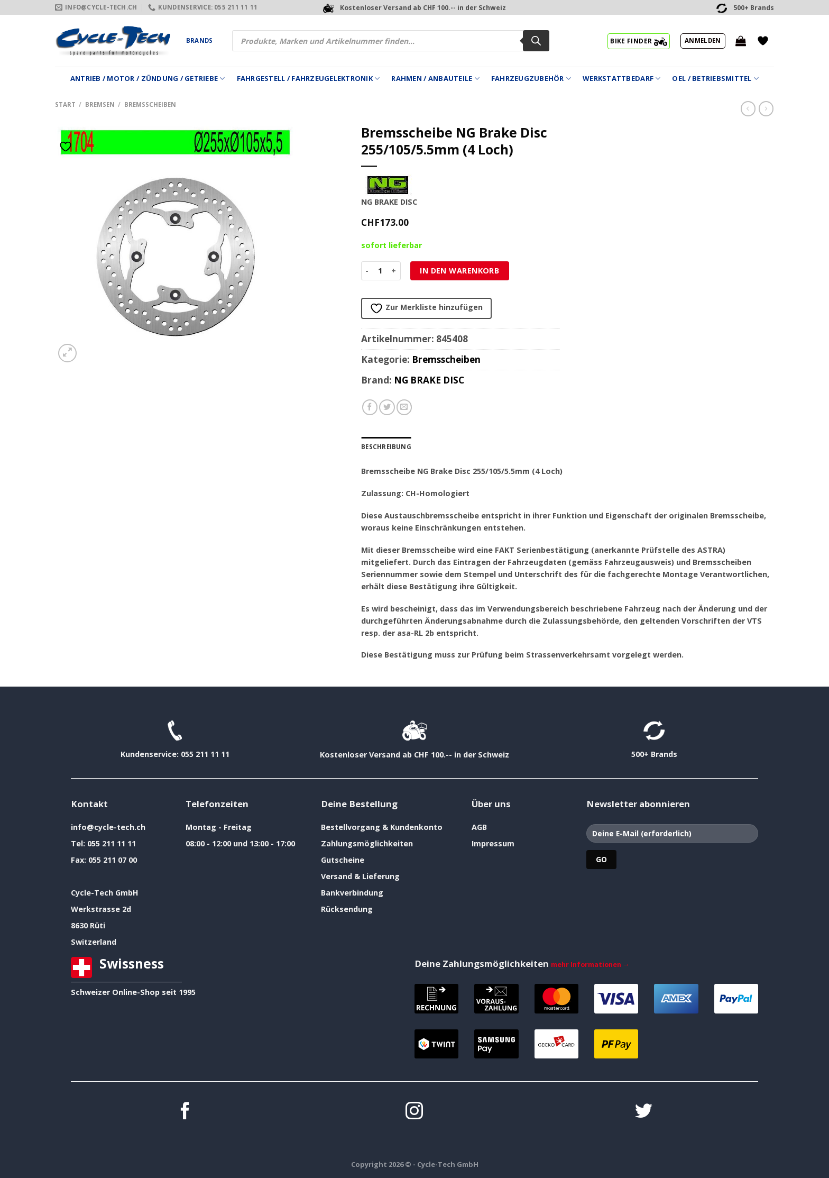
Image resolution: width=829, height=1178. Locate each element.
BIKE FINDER (638, 40)
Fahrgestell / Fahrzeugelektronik (308, 79)
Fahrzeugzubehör (531, 79)
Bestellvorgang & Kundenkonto (382, 827)
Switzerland (93, 942)
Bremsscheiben (150, 104)
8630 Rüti (88, 925)
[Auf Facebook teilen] (370, 407)
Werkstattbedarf (621, 79)
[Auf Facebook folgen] (185, 1112)
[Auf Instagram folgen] (414, 1112)
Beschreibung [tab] (386, 447)
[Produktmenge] (380, 270)
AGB (479, 827)
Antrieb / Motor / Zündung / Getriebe (147, 79)
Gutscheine (342, 860)
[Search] (536, 40)
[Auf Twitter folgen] (643, 1112)
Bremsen (100, 104)
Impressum (493, 843)
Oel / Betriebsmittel (715, 79)
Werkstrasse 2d (101, 909)
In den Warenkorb (459, 271)
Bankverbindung (352, 893)
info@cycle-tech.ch (108, 827)
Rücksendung (347, 909)
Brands (199, 40)
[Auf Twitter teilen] (387, 407)
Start (65, 104)
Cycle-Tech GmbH (105, 893)
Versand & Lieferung (360, 876)
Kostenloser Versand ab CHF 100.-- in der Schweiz (414, 755)
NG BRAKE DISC (429, 380)
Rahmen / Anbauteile (435, 79)
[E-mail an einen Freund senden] (404, 407)
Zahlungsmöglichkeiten (367, 843)
